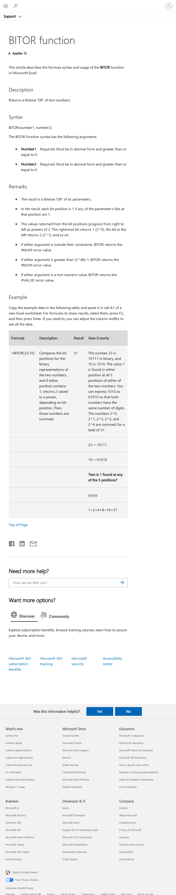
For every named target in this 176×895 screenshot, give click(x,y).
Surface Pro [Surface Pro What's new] (12, 735)
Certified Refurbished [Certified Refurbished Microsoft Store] (74, 772)
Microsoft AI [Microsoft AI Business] (12, 808)
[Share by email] (31, 542)
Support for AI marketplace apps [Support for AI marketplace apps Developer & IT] (80, 830)
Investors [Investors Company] (124, 837)
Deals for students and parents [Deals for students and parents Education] (136, 779)
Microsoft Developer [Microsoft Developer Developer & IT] (73, 815)
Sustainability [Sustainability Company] (126, 859)
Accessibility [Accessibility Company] (126, 852)
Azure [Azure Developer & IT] (65, 808)
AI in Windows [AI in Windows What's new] (13, 772)
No (128, 711)
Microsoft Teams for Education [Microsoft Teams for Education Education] (136, 750)
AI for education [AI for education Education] (128, 787)
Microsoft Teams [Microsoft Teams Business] (15, 844)
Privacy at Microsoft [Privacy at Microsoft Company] (130, 830)
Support (10, 16)
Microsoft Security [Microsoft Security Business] (16, 815)
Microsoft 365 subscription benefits (20, 664)
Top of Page (18, 524)
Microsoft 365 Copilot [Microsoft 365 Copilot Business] (18, 852)
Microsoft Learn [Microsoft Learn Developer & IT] (71, 822)
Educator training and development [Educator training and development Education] (138, 772)
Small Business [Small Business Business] (14, 859)
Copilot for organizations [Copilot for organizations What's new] (19, 757)
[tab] (24, 616)
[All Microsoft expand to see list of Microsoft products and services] (5, 6)
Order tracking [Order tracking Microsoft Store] (70, 765)
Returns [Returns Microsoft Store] (66, 757)
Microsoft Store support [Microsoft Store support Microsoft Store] (75, 750)
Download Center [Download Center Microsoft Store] (72, 743)
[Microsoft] (87, 3)
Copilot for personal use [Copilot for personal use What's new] (19, 765)
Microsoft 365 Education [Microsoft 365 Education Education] (132, 757)
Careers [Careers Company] (123, 808)
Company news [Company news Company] (127, 822)
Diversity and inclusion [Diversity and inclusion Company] (131, 844)
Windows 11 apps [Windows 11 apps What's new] (15, 787)
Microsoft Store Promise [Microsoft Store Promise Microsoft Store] (75, 779)
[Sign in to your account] (168, 6)
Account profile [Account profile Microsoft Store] (70, 735)
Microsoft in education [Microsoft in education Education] (131, 735)
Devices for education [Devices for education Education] (131, 743)
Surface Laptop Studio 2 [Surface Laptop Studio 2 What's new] (19, 750)
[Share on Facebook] (12, 542)
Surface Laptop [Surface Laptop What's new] (14, 743)
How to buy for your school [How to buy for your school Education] (134, 765)
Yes (99, 711)
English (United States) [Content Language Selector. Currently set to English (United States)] (25, 872)
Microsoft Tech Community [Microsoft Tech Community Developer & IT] (77, 837)
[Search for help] (16, 6)
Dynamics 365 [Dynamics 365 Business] (13, 822)
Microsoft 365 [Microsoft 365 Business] (13, 830)
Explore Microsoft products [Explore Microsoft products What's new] (20, 779)
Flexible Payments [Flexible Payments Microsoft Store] (72, 787)
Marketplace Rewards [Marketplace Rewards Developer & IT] (74, 852)
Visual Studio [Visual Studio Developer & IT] (69, 859)
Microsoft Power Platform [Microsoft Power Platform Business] (20, 837)
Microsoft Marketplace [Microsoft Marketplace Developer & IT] (75, 844)
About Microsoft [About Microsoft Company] (128, 815)
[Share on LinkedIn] (20, 542)
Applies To (19, 53)
